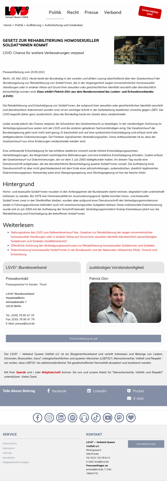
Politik (55, 12)
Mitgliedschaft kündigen (16, 462)
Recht (73, 12)
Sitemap (7, 452)
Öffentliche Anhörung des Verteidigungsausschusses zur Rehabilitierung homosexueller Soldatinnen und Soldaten (83, 245)
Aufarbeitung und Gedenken (64, 25)
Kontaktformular (146, 444)
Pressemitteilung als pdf (83, 338)
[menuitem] (55, 12)
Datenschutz (10, 443)
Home (8, 25)
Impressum (9, 448)
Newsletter (9, 457)
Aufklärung (33, 25)
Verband (112, 12)
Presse (91, 12)
